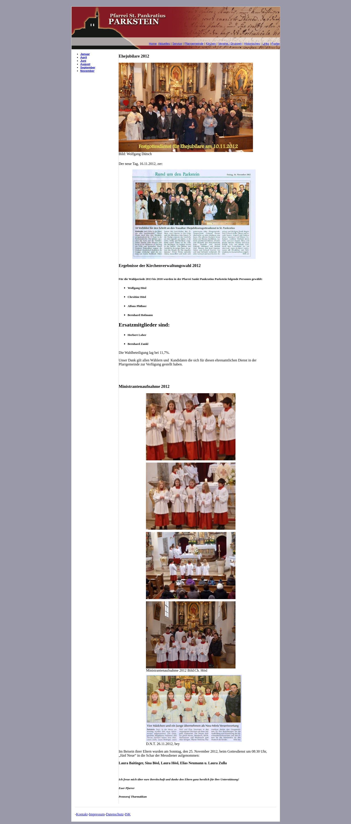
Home (153, 43)
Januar (85, 54)
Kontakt (82, 814)
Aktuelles (164, 43)
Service (177, 43)
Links (265, 43)
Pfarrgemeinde (193, 43)
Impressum (97, 814)
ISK (128, 814)
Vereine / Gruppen (230, 43)
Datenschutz (115, 814)
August (85, 64)
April (83, 57)
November (87, 71)
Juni (83, 60)
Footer (276, 43)
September (87, 67)
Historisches (252, 43)
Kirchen (211, 43)
